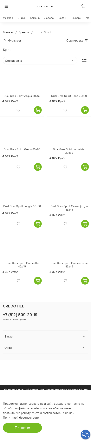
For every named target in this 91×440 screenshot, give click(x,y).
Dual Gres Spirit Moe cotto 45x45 (22, 264)
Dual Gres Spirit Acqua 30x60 (22, 96)
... (37, 32)
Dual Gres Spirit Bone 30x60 (69, 96)
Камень (35, 18)
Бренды (23, 32)
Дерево (49, 18)
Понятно (22, 427)
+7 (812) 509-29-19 (20, 314)
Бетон (62, 18)
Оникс (21, 18)
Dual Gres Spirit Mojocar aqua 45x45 (69, 264)
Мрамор (8, 18)
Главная (8, 32)
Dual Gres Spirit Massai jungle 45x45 (69, 207)
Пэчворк (76, 18)
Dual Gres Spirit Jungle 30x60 (22, 206)
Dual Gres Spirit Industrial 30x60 (69, 151)
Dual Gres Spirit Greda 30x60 (22, 149)
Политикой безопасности (21, 417)
